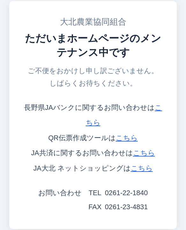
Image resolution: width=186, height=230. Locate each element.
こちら (127, 138)
